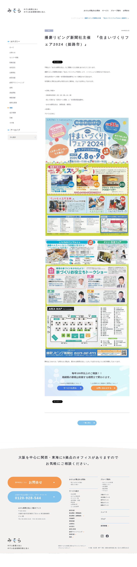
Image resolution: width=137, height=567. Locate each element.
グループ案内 (116, 10)
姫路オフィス (105, 506)
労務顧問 (72, 519)
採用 (10, 88)
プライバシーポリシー (64, 549)
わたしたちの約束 (107, 483)
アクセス (105, 492)
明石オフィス (105, 504)
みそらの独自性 (75, 497)
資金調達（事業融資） (75, 514)
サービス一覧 (75, 499)
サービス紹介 (74, 492)
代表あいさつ (106, 485)
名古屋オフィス (105, 498)
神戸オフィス (105, 501)
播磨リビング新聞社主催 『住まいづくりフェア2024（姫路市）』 (107, 18)
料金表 (73, 503)
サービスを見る (70, 388)
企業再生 (12, 72)
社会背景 (73, 495)
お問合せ (126, 10)
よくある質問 (75, 507)
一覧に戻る (89, 424)
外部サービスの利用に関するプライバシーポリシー (72, 547)
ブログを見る (26, 31)
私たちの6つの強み (76, 483)
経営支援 (12, 77)
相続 (10, 108)
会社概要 (105, 487)
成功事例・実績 (75, 501)
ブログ (103, 520)
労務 (10, 118)
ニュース (80, 18)
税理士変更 (13, 103)
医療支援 (12, 62)
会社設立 (12, 67)
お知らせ (12, 52)
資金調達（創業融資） (76, 517)
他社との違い (75, 485)
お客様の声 (74, 505)
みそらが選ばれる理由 (92, 10)
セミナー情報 (13, 57)
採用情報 (105, 527)
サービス (105, 10)
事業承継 (12, 98)
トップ (73, 18)
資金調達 (12, 93)
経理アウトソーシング (16, 83)
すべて (11, 47)
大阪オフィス (105, 496)
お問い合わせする (103, 388)
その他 (11, 123)
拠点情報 (105, 490)
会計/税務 (12, 113)
